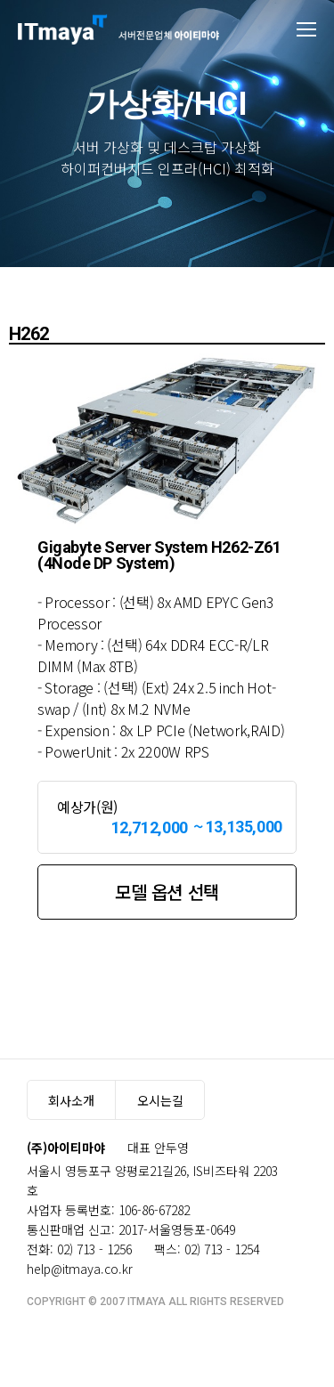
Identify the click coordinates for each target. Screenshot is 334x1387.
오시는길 (160, 1100)
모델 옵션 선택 (167, 891)
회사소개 (71, 1100)
